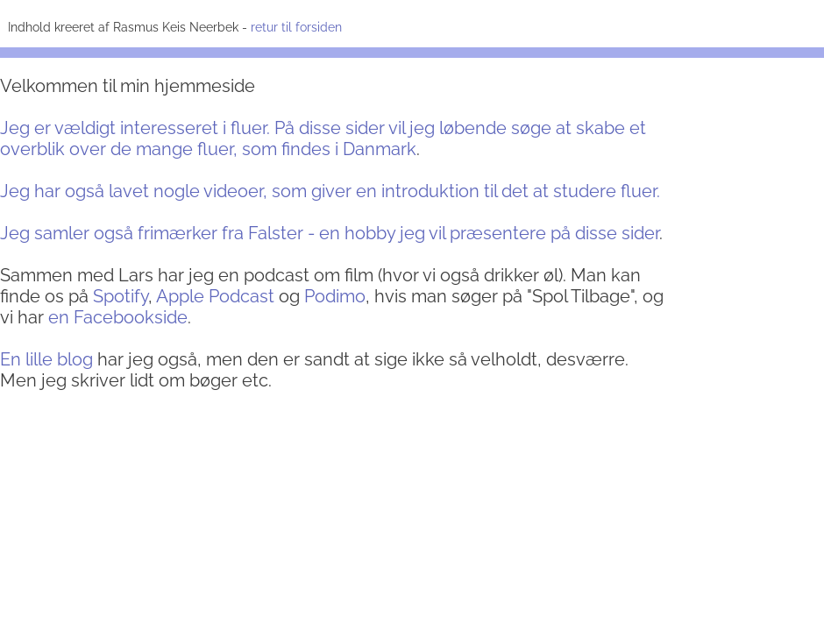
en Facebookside (118, 317)
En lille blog (46, 359)
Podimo (335, 296)
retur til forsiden (294, 27)
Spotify (120, 296)
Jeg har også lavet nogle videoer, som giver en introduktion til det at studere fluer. (330, 191)
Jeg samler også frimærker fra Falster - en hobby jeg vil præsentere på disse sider (329, 233)
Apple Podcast (215, 296)
